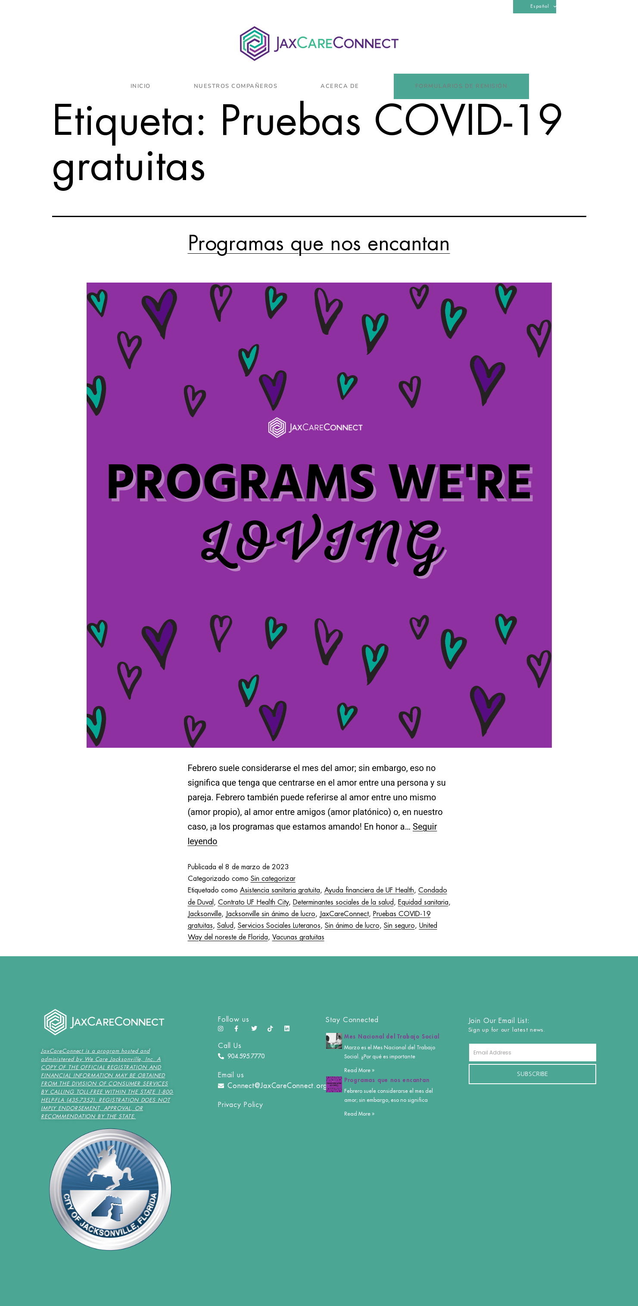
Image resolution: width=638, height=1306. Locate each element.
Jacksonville (204, 914)
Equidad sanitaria (423, 902)
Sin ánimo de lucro (352, 925)
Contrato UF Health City (253, 902)
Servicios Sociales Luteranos (279, 925)
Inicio (141, 86)
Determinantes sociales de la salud (343, 902)
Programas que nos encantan (319, 243)
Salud (225, 925)
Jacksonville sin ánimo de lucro (270, 914)
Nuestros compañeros (236, 86)
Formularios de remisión (461, 86)
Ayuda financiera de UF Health (369, 890)
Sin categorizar (273, 878)
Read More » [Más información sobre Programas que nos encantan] (359, 1113)
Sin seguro (399, 925)
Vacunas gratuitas (298, 937)
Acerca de (342, 86)
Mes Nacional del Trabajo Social (391, 1036)
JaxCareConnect (344, 914)
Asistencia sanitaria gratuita (280, 890)
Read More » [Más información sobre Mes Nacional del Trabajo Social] (359, 1070)
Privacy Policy (240, 1104)
